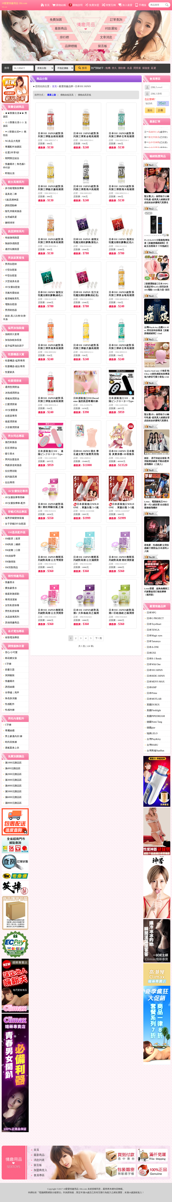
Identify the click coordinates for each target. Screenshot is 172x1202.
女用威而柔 (10, 217)
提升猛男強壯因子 (13, 345)
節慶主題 (9, 669)
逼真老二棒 (10, 194)
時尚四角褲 (10, 742)
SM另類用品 (10, 567)
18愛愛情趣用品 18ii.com (14, 5)
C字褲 (7, 664)
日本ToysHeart (153, 624)
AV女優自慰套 (11, 287)
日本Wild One (153, 664)
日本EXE (150, 653)
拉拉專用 (9, 482)
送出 (149, 110)
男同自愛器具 (11, 459)
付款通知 (111, 28)
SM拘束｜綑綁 (11, 544)
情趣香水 (9, 582)
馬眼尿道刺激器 (12, 465)
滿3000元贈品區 (12, 780)
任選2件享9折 (11, 152)
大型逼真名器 (11, 281)
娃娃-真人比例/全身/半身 (14, 318)
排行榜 (64, 37)
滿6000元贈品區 (12, 797)
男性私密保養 (11, 611)
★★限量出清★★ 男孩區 (15, 115)
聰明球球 (9, 222)
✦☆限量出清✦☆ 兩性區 (14, 133)
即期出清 (9, 173)
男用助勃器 (10, 310)
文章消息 (106, 37)
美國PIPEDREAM (155, 716)
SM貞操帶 (9, 556)
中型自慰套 (10, 275)
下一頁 (98, 638)
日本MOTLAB (153, 699)
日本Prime (151, 693)
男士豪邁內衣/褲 (12, 736)
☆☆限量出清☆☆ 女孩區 (15, 124)
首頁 (45, 5)
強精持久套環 (11, 334)
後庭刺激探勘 (11, 594)
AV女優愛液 (10, 410)
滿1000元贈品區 (12, 762)
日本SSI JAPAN (154, 670)
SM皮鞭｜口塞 (11, 550)
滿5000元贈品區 (12, 791)
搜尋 (82, 68)
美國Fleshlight (153, 710)
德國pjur (150, 727)
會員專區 (39, 1175)
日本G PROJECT (154, 618)
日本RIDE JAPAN (155, 676)
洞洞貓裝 (9, 675)
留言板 (102, 46)
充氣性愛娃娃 (11, 293)
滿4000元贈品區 (12, 785)
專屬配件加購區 (12, 147)
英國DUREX (152, 704)
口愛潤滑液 (10, 404)
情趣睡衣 (9, 681)
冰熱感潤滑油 (11, 393)
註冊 (160, 110)
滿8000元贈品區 (12, 803)
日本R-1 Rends (153, 658)
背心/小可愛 (10, 652)
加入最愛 (125, 5)
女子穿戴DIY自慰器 (14, 523)
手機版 (140, 5)
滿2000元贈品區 (12, 774)
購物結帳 (59, 5)
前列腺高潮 (10, 476)
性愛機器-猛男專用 (14, 360)
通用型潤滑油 (11, 387)
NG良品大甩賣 (11, 141)
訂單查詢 (116, 19)
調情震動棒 (10, 205)
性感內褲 (9, 710)
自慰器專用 (10, 416)
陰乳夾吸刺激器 (12, 211)
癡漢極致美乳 (11, 298)
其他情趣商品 (11, 622)
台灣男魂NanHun (154, 750)
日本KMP (150, 687)
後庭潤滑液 (10, 421)
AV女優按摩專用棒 (14, 497)
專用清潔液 (10, 599)
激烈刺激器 (10, 442)
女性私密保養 (11, 605)
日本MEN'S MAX (155, 681)
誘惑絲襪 (9, 687)
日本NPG (150, 612)
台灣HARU (151, 745)
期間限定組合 (11, 158)
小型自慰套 (10, 270)
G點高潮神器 (11, 199)
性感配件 (9, 704)
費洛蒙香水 (10, 588)
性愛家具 (9, 372)
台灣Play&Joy (153, 739)
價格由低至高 (67, 95)
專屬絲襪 (9, 730)
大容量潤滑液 (11, 427)
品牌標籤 (71, 46)
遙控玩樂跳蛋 (11, 249)
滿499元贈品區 (11, 768)
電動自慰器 (10, 304)
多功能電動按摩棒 (13, 188)
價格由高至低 (84, 95)
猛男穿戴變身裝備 (13, 518)
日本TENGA (152, 630)
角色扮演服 (10, 698)
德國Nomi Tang (153, 722)
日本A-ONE (152, 647)
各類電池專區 (11, 637)
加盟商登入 (40, 1170)
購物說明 (76, 5)
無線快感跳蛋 (11, 243)
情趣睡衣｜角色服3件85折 (14, 166)
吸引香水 (9, 453)
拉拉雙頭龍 (10, 471)
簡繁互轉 (109, 5)
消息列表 (39, 1160)
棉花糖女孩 (10, 658)
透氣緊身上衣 (11, 748)
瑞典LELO (151, 733)
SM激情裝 (9, 561)
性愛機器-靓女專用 (14, 366)
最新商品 (61, 28)
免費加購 (56, 19)
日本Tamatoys (153, 641)
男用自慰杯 (10, 264)
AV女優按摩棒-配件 (14, 503)
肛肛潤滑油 (10, 448)
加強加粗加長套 (12, 340)
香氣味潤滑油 (11, 398)
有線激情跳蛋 (11, 237)
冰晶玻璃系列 (11, 617)
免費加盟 (92, 5)
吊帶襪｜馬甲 (11, 692)
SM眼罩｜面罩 (11, 538)
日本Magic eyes (153, 635)
